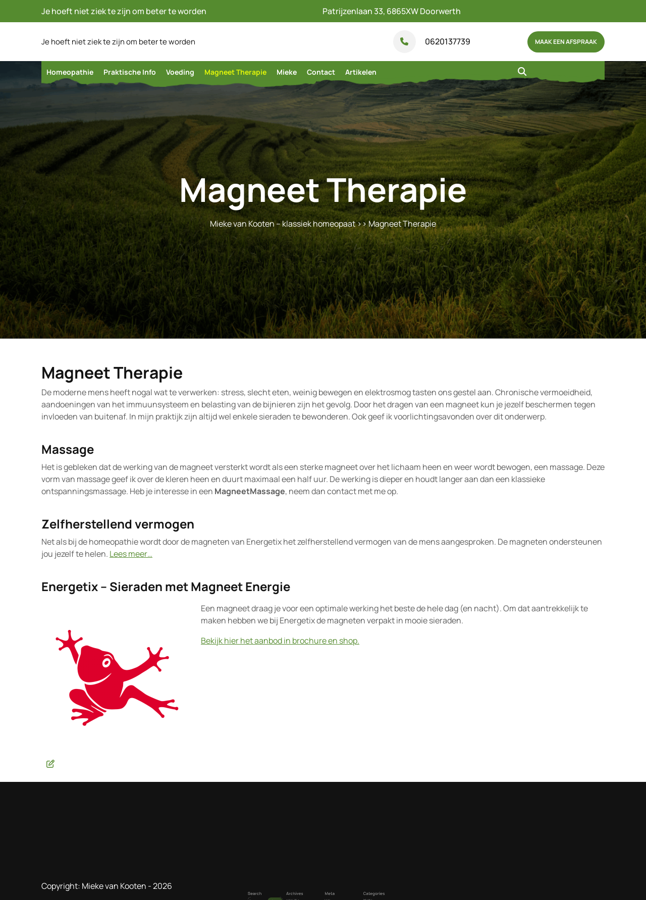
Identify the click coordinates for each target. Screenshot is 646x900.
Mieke (287, 72)
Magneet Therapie (235, 72)
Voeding (180, 72)
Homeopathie (69, 72)
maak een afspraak (566, 41)
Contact (321, 72)
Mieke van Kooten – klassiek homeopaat (282, 223)
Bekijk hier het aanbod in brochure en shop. (280, 640)
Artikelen (360, 72)
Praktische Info (129, 72)
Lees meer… (131, 553)
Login (325, 893)
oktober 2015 (305, 893)
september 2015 (306, 896)
